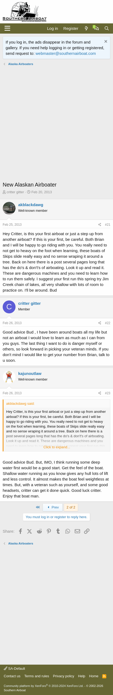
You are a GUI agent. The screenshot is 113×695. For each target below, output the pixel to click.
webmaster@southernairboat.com (66, 53)
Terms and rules (36, 676)
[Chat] (96, 28)
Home (94, 676)
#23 (107, 393)
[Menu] (7, 28)
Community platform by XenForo (44, 685)
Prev (52, 507)
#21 (107, 225)
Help (81, 676)
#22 (107, 323)
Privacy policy (63, 676)
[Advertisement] (56, 124)
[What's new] (86, 28)
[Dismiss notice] (105, 42)
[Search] (106, 28)
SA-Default (14, 669)
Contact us (12, 676)
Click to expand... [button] (56, 447)
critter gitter (15, 192)
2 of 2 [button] (71, 507)
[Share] (99, 225)
